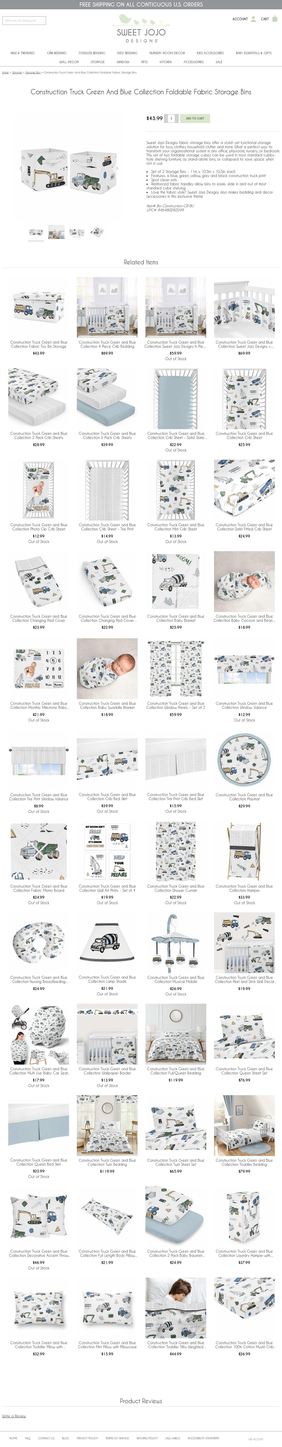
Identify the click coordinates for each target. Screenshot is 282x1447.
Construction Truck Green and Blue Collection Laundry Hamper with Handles (244, 1253)
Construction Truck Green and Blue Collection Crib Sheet (244, 435)
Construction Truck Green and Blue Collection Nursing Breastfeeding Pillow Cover (38, 979)
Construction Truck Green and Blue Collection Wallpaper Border (107, 1071)
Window (123, 62)
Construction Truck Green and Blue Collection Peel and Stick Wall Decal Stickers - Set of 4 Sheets (244, 979)
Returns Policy (147, 1438)
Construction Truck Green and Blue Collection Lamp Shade (107, 979)
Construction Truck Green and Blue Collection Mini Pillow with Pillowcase (107, 1345)
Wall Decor (69, 62)
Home (5, 72)
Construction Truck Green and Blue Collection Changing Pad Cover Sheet (107, 618)
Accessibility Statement (203, 1438)
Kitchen (166, 62)
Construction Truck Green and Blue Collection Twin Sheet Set (175, 1162)
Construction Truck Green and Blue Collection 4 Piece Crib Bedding (107, 344)
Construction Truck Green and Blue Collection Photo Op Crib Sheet (38, 527)
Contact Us (46, 1438)
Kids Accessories (210, 53)
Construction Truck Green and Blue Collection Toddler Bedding (244, 1162)
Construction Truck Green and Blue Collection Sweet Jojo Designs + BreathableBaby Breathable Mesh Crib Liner (244, 344)
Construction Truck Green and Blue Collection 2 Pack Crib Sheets (38, 435)
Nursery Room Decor (167, 53)
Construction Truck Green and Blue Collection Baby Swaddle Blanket (107, 705)
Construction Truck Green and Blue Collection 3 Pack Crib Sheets (107, 435)
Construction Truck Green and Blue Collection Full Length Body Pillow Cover (107, 1253)
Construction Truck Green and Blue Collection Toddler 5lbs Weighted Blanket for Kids (175, 1345)
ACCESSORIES (194, 62)
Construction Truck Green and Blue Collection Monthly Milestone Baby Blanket (38, 705)
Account (240, 19)
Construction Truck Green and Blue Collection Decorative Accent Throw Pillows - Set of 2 (38, 1253)
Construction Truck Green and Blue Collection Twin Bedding (107, 1162)
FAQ (27, 1438)
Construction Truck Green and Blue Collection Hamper (244, 888)
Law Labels (172, 1438)
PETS (144, 62)
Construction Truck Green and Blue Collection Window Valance (244, 705)
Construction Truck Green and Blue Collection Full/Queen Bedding (175, 1071)
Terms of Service (117, 1438)
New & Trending (23, 53)
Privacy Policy (87, 1438)
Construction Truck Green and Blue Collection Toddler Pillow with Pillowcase (38, 1345)
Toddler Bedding (92, 53)
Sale (219, 62)
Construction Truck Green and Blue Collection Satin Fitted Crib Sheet (244, 527)
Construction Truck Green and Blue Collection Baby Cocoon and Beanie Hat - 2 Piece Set (244, 618)
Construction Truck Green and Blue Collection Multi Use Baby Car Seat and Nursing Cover (39, 1071)
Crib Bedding (56, 53)
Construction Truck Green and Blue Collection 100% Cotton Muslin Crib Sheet (244, 1345)
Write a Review (14, 1416)
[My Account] (253, 19)
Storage (98, 62)
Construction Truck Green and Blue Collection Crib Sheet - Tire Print (107, 527)
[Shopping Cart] (274, 19)
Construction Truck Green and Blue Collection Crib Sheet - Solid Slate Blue (175, 435)
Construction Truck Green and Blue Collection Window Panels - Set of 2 (175, 705)
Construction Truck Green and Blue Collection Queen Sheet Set (244, 1071)
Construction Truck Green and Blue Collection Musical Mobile (175, 979)
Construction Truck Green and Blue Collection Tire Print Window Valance (38, 797)
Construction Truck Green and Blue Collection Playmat (244, 797)
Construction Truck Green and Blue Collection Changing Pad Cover (38, 618)
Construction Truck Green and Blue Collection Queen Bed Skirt (38, 1162)
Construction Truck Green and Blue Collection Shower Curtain (175, 888)
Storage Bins (32, 72)
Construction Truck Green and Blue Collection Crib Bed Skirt (107, 796)
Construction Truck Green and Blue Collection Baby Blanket (175, 618)
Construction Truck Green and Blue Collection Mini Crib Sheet (175, 527)
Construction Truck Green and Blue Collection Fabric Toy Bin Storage (38, 344)
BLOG (65, 1438)
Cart (265, 19)
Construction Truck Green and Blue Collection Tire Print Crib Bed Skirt (175, 796)
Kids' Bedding (127, 53)
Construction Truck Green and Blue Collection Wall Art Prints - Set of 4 (107, 888)
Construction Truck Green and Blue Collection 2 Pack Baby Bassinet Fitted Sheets (175, 1253)
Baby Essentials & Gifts (254, 53)
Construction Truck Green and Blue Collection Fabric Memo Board (38, 888)
